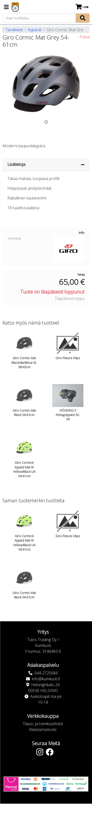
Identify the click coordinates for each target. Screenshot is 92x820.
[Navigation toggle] (6, 7)
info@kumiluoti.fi (46, 679)
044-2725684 (46, 673)
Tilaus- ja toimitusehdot (43, 723)
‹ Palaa (84, 37)
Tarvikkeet (14, 29)
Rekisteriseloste (43, 729)
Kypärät (34, 29)
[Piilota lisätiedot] (83, 164)
